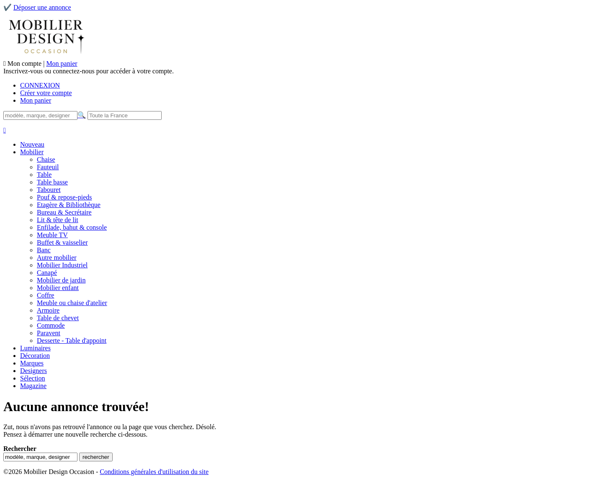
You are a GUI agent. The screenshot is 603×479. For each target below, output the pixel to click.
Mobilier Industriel (62, 265)
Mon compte (25, 63)
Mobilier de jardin (61, 280)
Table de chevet (58, 317)
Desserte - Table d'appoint (71, 340)
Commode (51, 325)
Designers (33, 370)
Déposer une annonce (42, 7)
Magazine (33, 385)
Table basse (52, 182)
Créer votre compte (46, 92)
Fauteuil (48, 167)
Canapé (47, 272)
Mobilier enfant (58, 287)
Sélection (32, 378)
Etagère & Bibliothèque (68, 204)
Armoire (48, 310)
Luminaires (35, 348)
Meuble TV (52, 234)
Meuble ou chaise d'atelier (72, 302)
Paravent (48, 333)
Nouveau (32, 144)
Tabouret (49, 189)
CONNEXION (40, 85)
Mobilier (32, 151)
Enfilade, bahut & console (72, 227)
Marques (32, 363)
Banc (44, 250)
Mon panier (61, 63)
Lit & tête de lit (57, 219)
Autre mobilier (57, 257)
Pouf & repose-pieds (64, 197)
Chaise (46, 159)
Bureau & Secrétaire (64, 212)
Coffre (45, 295)
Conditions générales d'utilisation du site (154, 471)
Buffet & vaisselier (62, 242)
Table (44, 174)
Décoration (35, 355)
